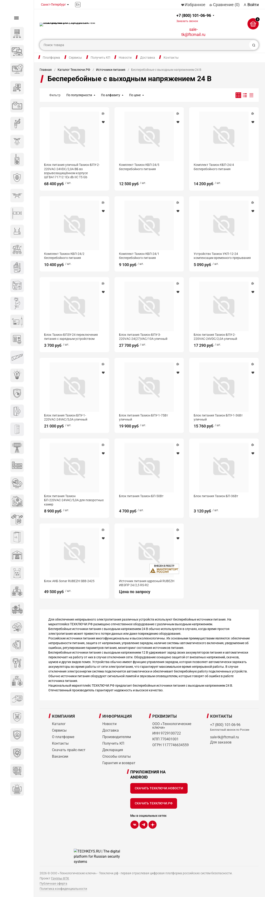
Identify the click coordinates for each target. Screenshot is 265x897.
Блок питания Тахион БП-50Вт (141, 496)
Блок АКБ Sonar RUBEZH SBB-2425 (69, 581)
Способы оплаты (116, 756)
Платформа (51, 57)
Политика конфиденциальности (63, 888)
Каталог (59, 724)
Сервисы (75, 57)
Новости (125, 57)
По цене (135, 95)
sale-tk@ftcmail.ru (193, 32)
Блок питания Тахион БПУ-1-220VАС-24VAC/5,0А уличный (65, 417)
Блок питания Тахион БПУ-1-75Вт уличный (143, 417)
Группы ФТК (60, 878)
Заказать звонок (187, 21)
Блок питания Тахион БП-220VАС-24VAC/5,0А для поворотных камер (74, 500)
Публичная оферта (53, 883)
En (78, 4)
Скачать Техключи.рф (154, 803)
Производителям (116, 737)
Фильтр (55, 95)
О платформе (63, 737)
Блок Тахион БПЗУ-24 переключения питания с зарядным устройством (71, 337)
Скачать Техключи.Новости (159, 788)
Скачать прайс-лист (68, 750)
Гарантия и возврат (118, 763)
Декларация (112, 750)
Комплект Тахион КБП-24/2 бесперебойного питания (64, 256)
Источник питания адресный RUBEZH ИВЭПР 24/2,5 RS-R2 (146, 583)
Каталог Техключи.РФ (74, 69)
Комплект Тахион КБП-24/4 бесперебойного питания (214, 167)
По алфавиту (110, 95)
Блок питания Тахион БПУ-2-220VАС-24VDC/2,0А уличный (215, 337)
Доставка (147, 57)
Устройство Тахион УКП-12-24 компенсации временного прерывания (222, 256)
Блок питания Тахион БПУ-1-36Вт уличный (218, 417)
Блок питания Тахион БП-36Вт (216, 496)
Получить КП (100, 57)
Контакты (171, 57)
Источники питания (110, 69)
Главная (46, 69)
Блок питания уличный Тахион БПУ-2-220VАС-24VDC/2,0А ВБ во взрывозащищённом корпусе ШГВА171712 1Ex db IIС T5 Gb (72, 171)
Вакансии (60, 756)
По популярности (79, 95)
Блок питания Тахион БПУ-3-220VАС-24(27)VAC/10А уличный (143, 337)
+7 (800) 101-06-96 (193, 18)
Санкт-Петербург (53, 4)
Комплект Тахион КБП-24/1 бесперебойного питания (139, 256)
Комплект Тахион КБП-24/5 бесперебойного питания (139, 167)
